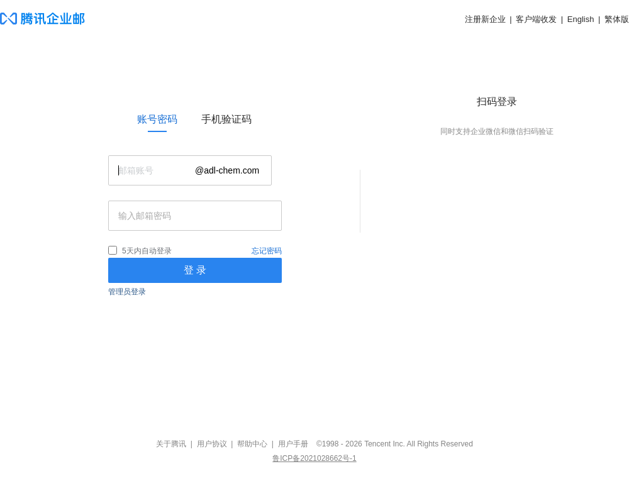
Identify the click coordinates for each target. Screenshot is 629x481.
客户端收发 (536, 19)
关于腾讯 (171, 444)
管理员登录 (127, 291)
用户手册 (293, 444)
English (580, 19)
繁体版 (616, 19)
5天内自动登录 (147, 250)
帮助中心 (252, 444)
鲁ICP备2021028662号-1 (314, 458)
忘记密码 (267, 250)
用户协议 (212, 444)
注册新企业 (485, 19)
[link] (157, 119)
